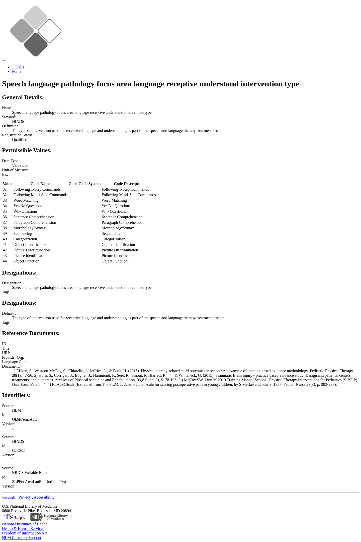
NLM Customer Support (21, 537)
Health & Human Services (23, 528)
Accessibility (44, 497)
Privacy (25, 497)
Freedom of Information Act (24, 533)
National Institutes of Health (25, 524)
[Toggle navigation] (4, 60)
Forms (17, 71)
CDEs (19, 67)
